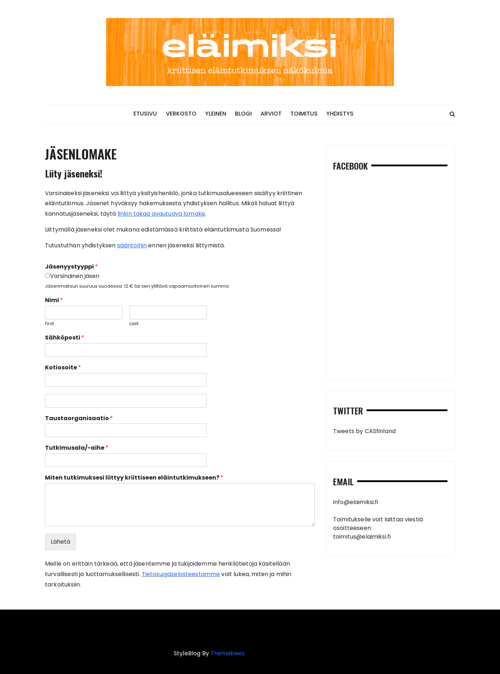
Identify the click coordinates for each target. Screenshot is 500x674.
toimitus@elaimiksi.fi (362, 537)
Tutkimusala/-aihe (76, 448)
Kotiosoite (63, 368)
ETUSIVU (145, 113)
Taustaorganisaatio (79, 418)
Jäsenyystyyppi (71, 267)
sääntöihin (132, 245)
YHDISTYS (340, 113)
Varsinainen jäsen (74, 276)
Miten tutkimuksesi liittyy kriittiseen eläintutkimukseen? (134, 478)
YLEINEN (215, 113)
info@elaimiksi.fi (355, 502)
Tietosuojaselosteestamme (181, 574)
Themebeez (227, 653)
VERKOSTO (181, 113)
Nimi (54, 300)
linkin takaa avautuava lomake (161, 214)
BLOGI (243, 113)
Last (133, 324)
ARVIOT (271, 113)
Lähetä (60, 542)
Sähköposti (64, 338)
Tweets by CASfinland (364, 431)
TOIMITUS (304, 113)
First (49, 324)
